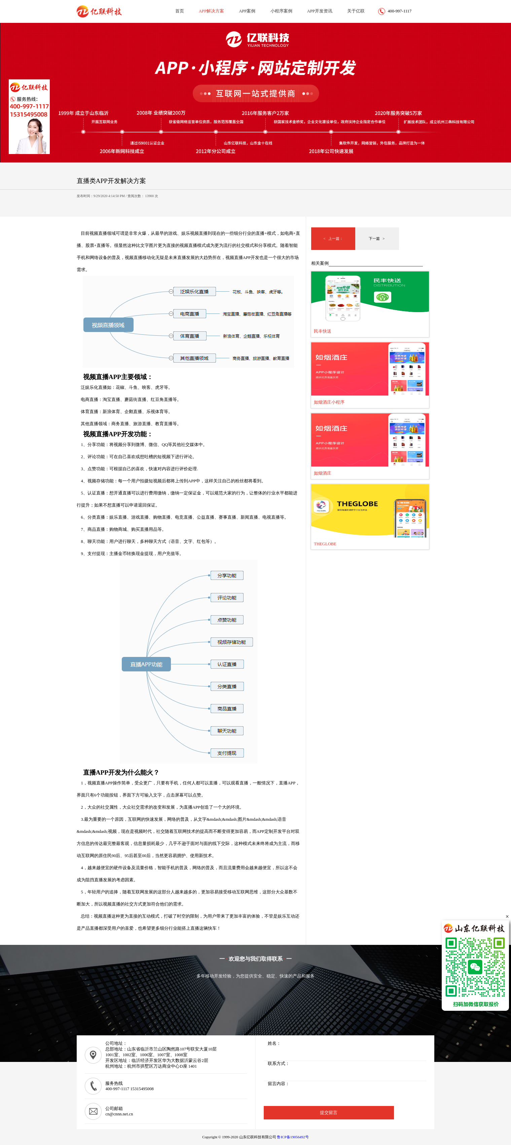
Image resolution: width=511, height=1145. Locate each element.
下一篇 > (377, 238)
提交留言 (328, 1112)
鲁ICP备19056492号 (292, 1137)
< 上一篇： (333, 238)
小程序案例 (281, 11)
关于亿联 (356, 11)
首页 (179, 11)
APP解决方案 (211, 11)
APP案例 (247, 11)
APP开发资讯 (319, 11)
